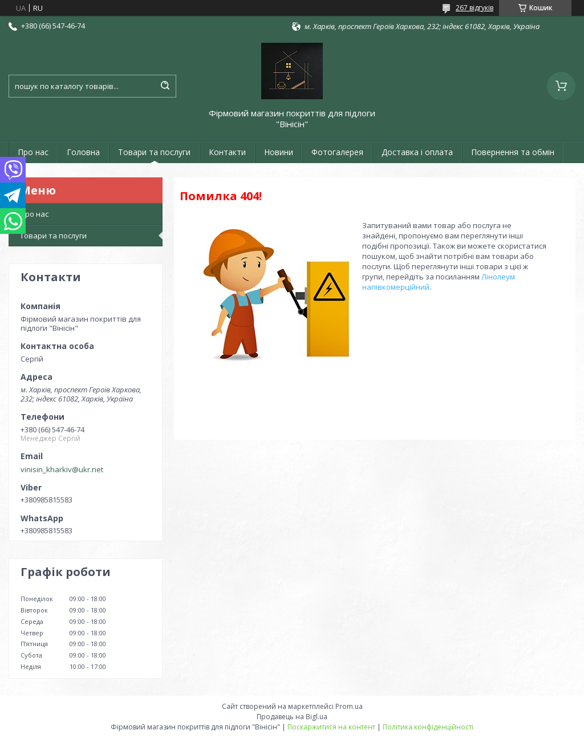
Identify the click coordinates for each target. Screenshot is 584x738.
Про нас (33, 152)
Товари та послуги (154, 152)
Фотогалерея (337, 152)
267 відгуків (474, 8)
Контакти (227, 152)
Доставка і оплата (417, 152)
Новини (278, 152)
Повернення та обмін (512, 152)
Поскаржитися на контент (331, 727)
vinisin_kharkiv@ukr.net (62, 469)
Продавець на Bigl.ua (292, 716)
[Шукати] (164, 86)
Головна (83, 152)
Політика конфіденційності (428, 727)
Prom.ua (349, 706)
